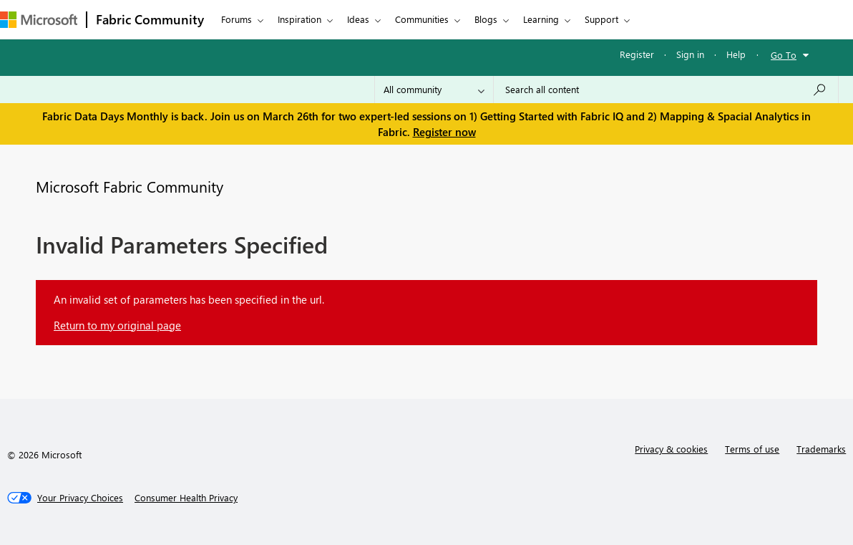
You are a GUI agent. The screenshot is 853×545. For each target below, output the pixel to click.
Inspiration (299, 19)
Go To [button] (783, 55)
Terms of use (752, 449)
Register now (444, 132)
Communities (422, 19)
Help (736, 54)
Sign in (690, 54)
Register (637, 54)
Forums (236, 19)
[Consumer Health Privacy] (186, 498)
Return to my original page (117, 325)
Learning (541, 19)
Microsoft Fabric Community (129, 186)
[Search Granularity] (434, 89)
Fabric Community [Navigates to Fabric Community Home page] (150, 19)
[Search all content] (666, 89)
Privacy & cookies (671, 449)
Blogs (485, 19)
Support (601, 19)
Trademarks (821, 449)
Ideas (358, 19)
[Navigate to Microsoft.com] (38, 19)
